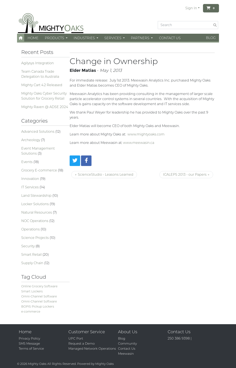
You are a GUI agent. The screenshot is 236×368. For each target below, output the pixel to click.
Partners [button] (140, 38)
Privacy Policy (29, 338)
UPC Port (75, 338)
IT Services (30, 187)
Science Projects (35, 238)
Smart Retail (31, 255)
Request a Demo (81, 343)
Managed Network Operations (92, 349)
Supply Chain (32, 263)
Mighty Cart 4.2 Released (41, 85)
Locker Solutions (35, 204)
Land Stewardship (36, 196)
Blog (211, 38)
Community (127, 343)
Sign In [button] (191, 8)
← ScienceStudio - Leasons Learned (104, 175)
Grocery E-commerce (39, 170)
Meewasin (126, 354)
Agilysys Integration (37, 63)
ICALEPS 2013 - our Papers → (186, 175)
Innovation (30, 179)
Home (33, 38)
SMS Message (29, 343)
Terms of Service (31, 349)
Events (27, 162)
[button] (20, 38)
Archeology (31, 140)
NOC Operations (35, 221)
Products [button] (55, 38)
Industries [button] (85, 38)
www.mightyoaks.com (145, 134)
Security (28, 246)
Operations (31, 229)
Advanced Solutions (38, 132)
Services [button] (113, 38)
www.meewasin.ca (138, 143)
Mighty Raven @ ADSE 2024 (44, 107)
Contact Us (170, 38)
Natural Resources (37, 212)
